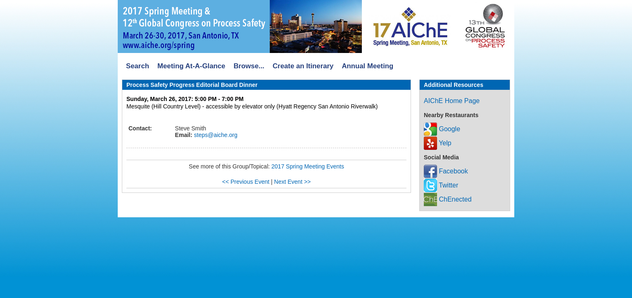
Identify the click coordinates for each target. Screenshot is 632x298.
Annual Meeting (367, 66)
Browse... (248, 66)
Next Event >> (292, 181)
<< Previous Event (245, 181)
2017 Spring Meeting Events (307, 166)
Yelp (437, 143)
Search (137, 66)
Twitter (441, 185)
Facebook (446, 171)
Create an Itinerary (303, 66)
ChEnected (448, 199)
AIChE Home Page (452, 100)
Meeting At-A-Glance (191, 66)
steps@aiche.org (215, 135)
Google (442, 128)
